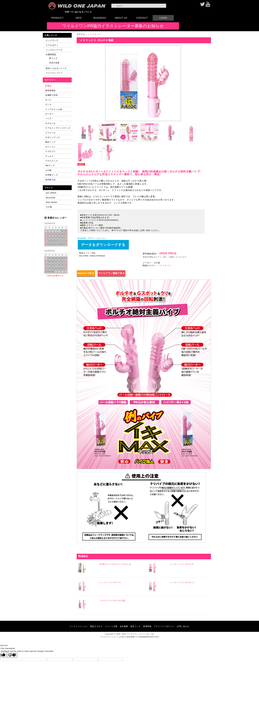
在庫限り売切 (51, 95)
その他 (48, 170)
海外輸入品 (50, 180)
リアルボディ (52, 45)
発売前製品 (50, 90)
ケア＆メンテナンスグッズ (57, 128)
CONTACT (142, 18)
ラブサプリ (50, 151)
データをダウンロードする (103, 245)
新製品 (48, 86)
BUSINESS (99, 18)
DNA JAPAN (51, 202)
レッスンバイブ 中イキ (110, 582)
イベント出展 (111, 626)
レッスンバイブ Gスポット (182, 582)
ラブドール (50, 133)
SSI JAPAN (51, 193)
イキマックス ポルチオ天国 (112, 600)
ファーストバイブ (54, 73)
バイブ (48, 118)
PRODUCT (57, 18)
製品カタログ (96, 626)
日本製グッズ (51, 175)
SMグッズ (50, 165)
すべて (48, 100)
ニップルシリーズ (54, 50)
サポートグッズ (52, 137)
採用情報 (147, 626)
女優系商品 (51, 54)
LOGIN (163, 18)
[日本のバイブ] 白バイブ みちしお (115, 564)
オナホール (50, 123)
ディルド (49, 156)
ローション (50, 147)
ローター (49, 114)
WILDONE (50, 198)
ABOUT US (121, 18)
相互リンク (135, 626)
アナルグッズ (51, 161)
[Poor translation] (12, 655)
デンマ (48, 104)
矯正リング (50, 142)
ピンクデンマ (52, 40)
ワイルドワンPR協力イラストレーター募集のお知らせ (113, 26)
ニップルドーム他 (53, 109)
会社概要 (124, 626)
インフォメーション (78, 626)
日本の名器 (54, 63)
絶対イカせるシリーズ (56, 68)
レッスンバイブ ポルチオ (182, 564)
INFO (79, 18)
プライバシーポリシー (164, 626)
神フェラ (53, 58)
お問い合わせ (183, 626)
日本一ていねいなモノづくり (78, 12)
